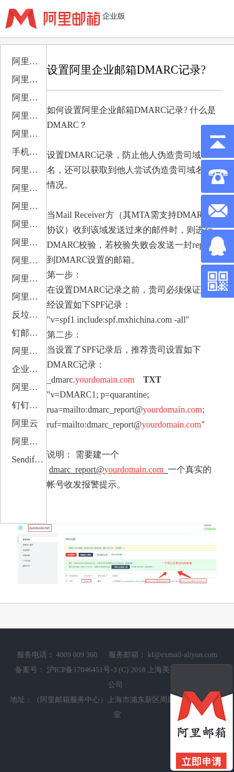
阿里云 (25, 423)
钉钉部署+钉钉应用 (28, 405)
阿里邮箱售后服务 (28, 97)
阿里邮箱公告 (28, 79)
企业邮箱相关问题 (28, 369)
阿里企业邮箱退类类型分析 (28, 296)
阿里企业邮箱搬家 (28, 224)
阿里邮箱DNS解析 (28, 115)
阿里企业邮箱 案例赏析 (28, 387)
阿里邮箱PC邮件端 (28, 188)
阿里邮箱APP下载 (28, 170)
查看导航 (215, 18)
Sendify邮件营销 (28, 459)
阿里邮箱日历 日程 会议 (28, 242)
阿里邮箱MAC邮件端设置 (28, 206)
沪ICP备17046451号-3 (82, 669)
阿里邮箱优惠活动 (28, 61)
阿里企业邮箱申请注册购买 (28, 441)
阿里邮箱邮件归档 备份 (28, 260)
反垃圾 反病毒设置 (28, 315)
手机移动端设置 (28, 152)
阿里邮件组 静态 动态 (28, 351)
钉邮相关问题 (28, 333)
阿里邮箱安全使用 (28, 278)
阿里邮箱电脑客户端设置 (28, 134)
